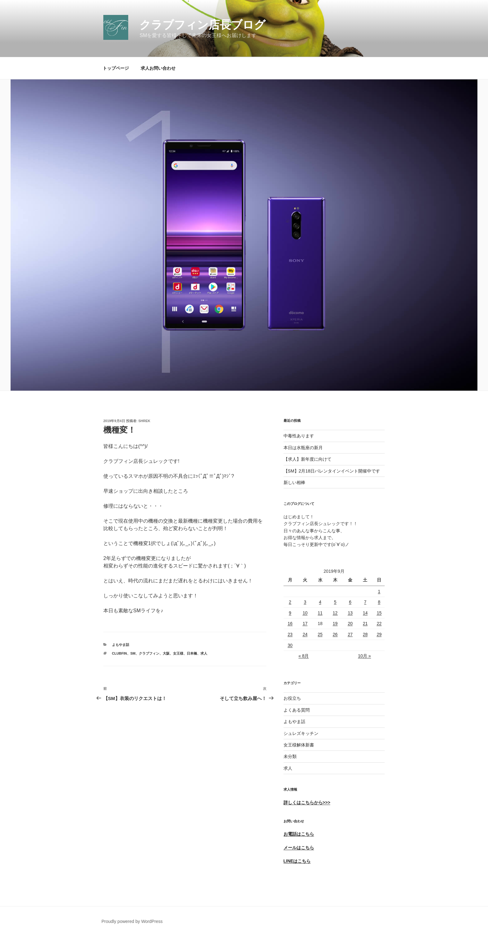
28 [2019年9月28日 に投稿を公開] (365, 634)
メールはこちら (299, 847)
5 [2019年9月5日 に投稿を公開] (335, 602)
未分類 (290, 756)
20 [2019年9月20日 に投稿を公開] (350, 623)
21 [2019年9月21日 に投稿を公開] (365, 623)
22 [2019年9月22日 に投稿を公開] (379, 623)
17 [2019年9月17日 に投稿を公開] (305, 623)
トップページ (116, 68)
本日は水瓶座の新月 (303, 447)
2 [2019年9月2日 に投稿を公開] (290, 602)
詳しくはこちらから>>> (307, 802)
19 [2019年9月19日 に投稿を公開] (335, 623)
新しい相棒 (294, 482)
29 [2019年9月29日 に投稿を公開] (379, 634)
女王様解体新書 (299, 744)
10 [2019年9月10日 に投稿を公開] (305, 612)
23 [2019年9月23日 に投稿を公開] (290, 634)
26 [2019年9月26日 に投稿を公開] (335, 634)
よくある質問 (297, 710)
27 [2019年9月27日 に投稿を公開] (350, 634)
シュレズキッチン (301, 733)
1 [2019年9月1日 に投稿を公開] (379, 591)
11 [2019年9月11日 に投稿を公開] (320, 612)
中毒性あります (299, 435)
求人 (203, 653)
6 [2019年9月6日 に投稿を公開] (350, 602)
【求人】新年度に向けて (307, 459)
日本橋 (192, 653)
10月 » (364, 655)
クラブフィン (149, 653)
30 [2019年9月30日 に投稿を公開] (290, 645)
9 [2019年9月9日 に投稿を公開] (290, 612)
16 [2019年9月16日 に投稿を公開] (290, 623)
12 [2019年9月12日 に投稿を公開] (335, 612)
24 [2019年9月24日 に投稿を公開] (305, 634)
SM (133, 653)
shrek (144, 421)
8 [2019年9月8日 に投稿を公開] (379, 602)
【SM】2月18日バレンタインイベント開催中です (332, 470)
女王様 (178, 653)
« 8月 (303, 655)
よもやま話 (120, 645)
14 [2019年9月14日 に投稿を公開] (365, 612)
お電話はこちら (299, 833)
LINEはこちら (297, 860)
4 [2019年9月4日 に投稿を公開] (320, 602)
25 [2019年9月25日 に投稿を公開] (320, 634)
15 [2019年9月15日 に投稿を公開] (379, 612)
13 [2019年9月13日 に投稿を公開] (350, 612)
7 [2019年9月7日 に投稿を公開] (365, 602)
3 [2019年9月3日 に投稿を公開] (305, 602)
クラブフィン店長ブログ (202, 24)
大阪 (166, 653)
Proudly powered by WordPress (132, 921)
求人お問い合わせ (158, 68)
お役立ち (292, 698)
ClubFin (119, 653)
